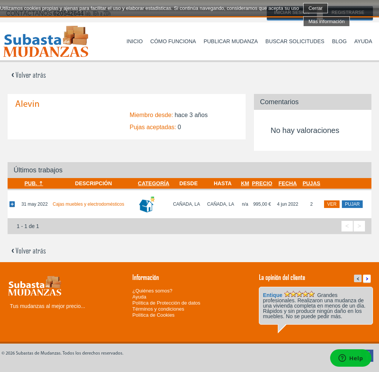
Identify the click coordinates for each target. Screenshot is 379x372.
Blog (339, 41)
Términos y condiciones (158, 309)
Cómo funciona (173, 41)
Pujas (311, 183)
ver (332, 204)
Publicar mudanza (231, 41)
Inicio (135, 41)
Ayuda (363, 41)
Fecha (288, 183)
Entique (272, 295)
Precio (262, 183)
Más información (327, 21)
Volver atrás (28, 74)
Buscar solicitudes (294, 41)
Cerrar (316, 8)
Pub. (31, 183)
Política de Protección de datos (166, 303)
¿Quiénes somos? (152, 291)
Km (245, 183)
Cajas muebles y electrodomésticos (88, 204)
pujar (352, 204)
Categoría (153, 183)
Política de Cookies (153, 315)
